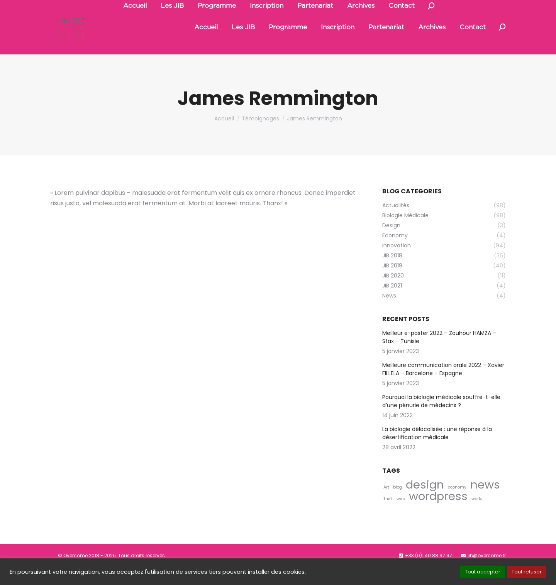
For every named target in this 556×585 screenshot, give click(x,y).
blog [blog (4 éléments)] (397, 505)
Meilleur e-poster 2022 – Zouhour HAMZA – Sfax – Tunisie (439, 355)
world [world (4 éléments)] (477, 516)
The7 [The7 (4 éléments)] (388, 516)
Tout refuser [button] (527, 571)
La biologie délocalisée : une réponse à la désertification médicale (437, 451)
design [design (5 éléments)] (425, 502)
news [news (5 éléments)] (485, 502)
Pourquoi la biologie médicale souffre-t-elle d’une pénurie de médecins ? (441, 419)
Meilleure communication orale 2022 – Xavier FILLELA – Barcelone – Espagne (443, 387)
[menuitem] (206, 45)
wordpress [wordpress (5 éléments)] (438, 514)
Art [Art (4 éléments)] (386, 505)
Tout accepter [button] (482, 571)
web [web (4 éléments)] (401, 516)
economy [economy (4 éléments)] (457, 505)
